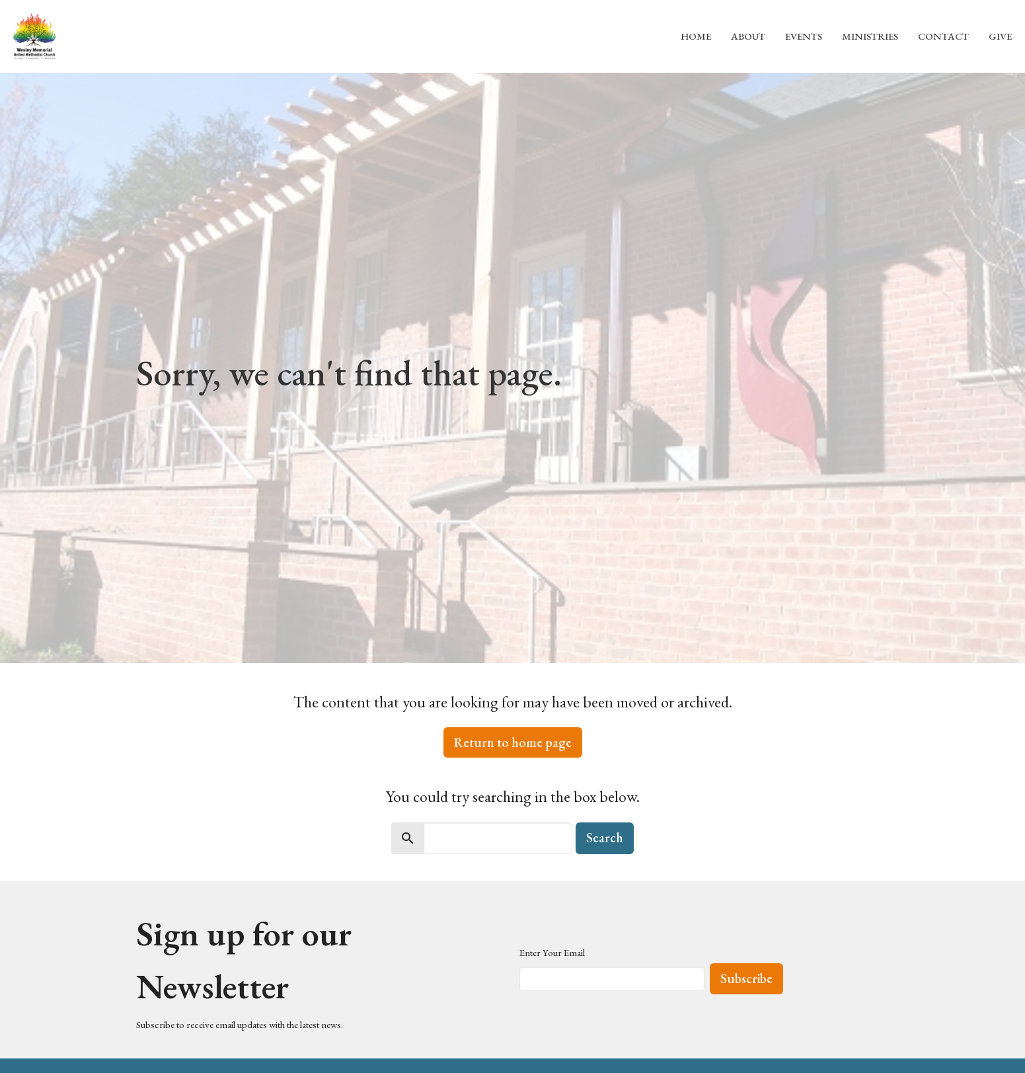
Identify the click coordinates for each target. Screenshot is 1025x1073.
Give (1000, 36)
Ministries (870, 36)
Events (803, 36)
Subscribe (746, 978)
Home (696, 36)
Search (604, 837)
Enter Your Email (552, 952)
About (748, 36)
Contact (943, 36)
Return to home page (513, 742)
